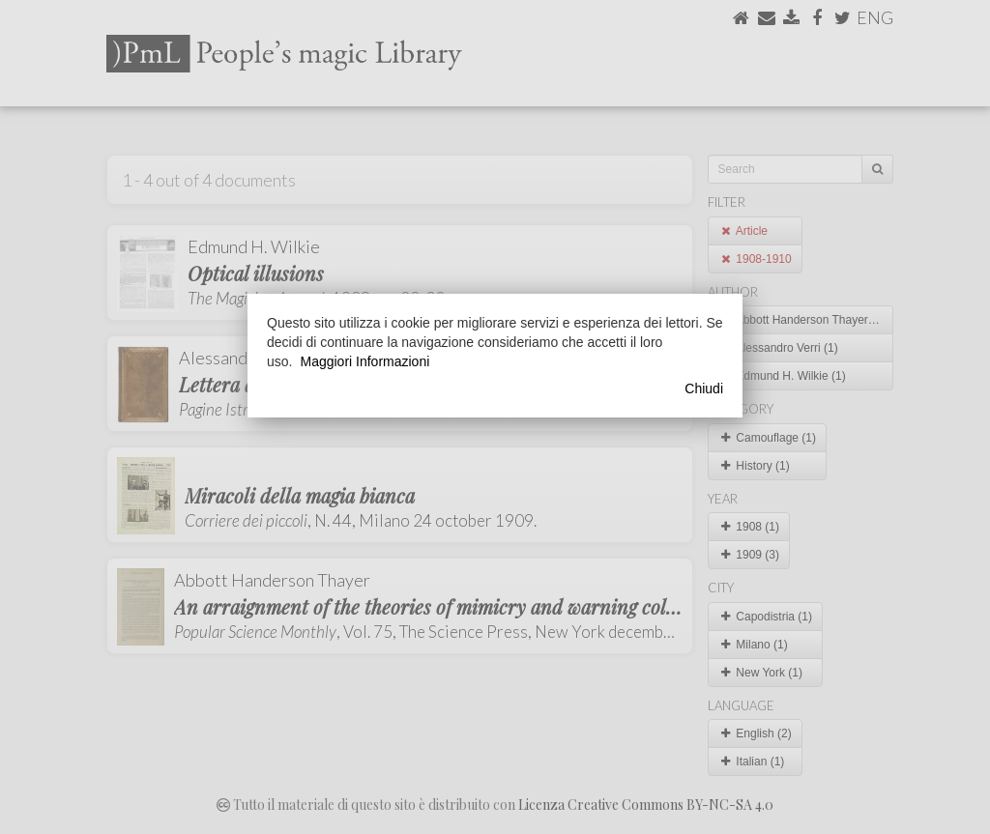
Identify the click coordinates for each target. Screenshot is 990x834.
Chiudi (703, 388)
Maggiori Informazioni (364, 361)
